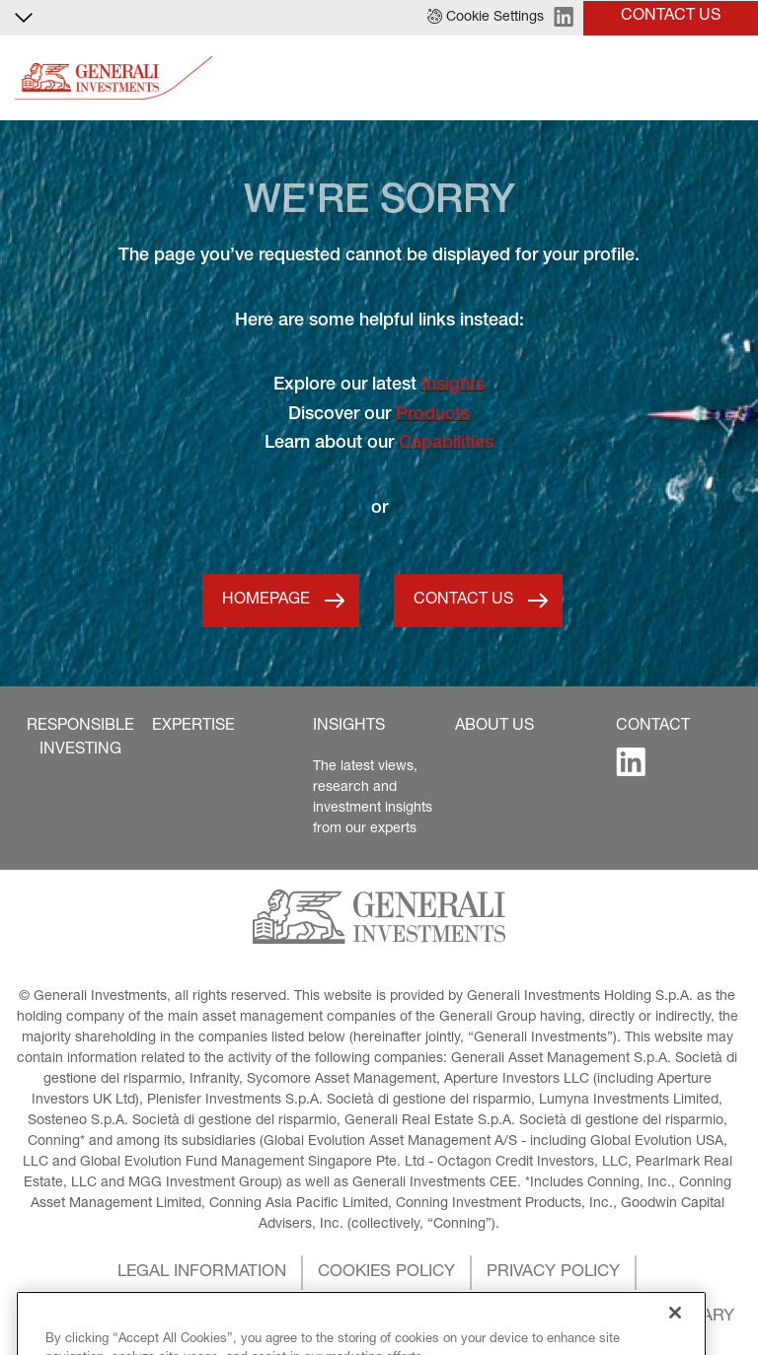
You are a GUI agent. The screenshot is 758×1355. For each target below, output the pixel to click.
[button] (485, 18)
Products (433, 415)
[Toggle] (731, 78)
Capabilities (446, 444)
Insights (453, 385)
